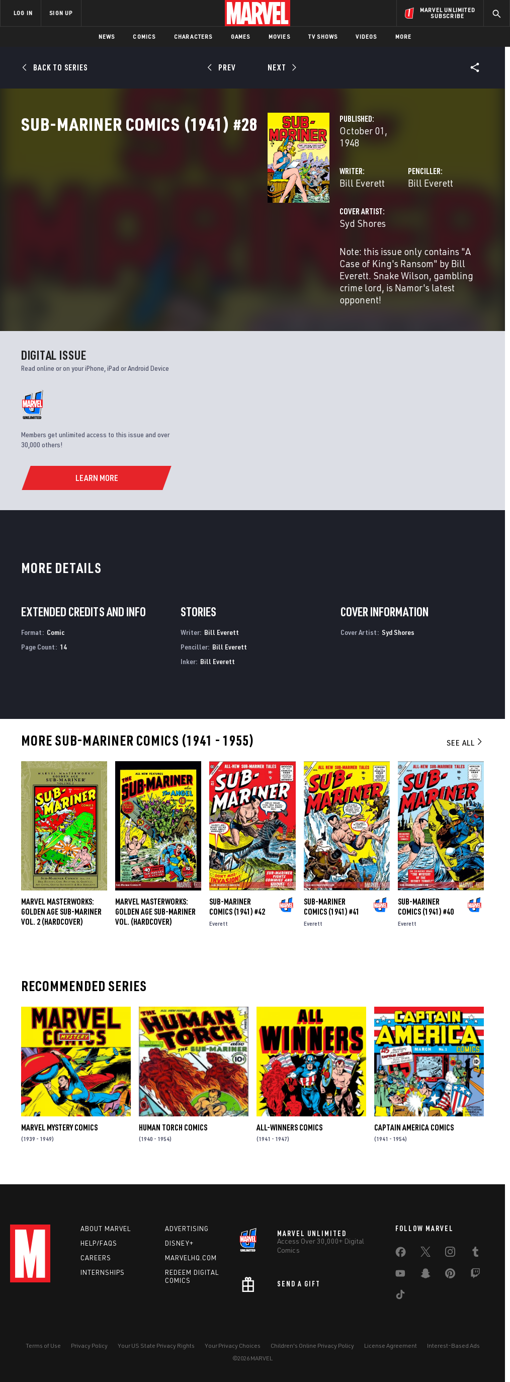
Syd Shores (190, 255)
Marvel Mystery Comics (59, 1131)
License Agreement (390, 1345)
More (403, 36)
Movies (279, 36)
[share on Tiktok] (400, 1296)
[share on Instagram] (450, 1254)
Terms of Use (43, 1345)
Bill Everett (189, 215)
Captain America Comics (414, 1131)
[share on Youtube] (400, 1275)
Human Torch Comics (173, 1131)
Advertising (187, 1229)
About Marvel (105, 1229)
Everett (218, 927)
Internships (102, 1272)
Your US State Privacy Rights (156, 1345)
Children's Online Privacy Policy (312, 1345)
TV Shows (323, 36)
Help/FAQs (98, 1243)
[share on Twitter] (425, 1254)
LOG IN (23, 13)
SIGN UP (60, 13)
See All (465, 747)
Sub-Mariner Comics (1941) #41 (332, 911)
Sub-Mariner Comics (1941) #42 (237, 911)
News (107, 36)
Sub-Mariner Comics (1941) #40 (426, 911)
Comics (144, 36)
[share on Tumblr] (475, 1254)
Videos (366, 36)
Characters (193, 36)
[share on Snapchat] (425, 1275)
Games (240, 36)
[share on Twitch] (475, 1275)
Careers (95, 1258)
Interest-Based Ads (453, 1345)
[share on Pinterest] (450, 1275)
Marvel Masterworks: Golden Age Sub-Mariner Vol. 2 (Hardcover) (61, 916)
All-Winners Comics (289, 1131)
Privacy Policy (89, 1345)
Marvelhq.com (191, 1258)
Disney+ (179, 1243)
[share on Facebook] (400, 1254)
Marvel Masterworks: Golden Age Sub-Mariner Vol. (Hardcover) (155, 916)
